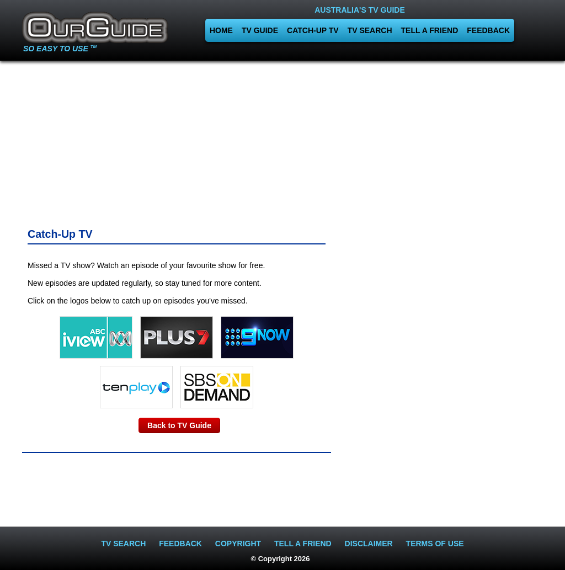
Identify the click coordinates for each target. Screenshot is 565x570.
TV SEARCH (370, 30)
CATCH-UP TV (313, 30)
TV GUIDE (260, 30)
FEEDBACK (488, 30)
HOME (221, 30)
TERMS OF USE (435, 543)
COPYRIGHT (238, 543)
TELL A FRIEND (430, 30)
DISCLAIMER (369, 543)
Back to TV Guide (179, 425)
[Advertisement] (101, 141)
